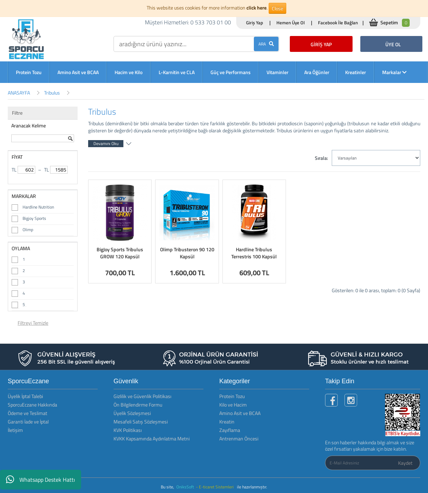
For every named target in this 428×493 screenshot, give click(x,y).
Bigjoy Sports (34, 218)
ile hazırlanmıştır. (252, 486)
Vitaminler (277, 72)
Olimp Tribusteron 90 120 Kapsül (187, 253)
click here (256, 7)
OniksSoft (185, 486)
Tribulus (52, 92)
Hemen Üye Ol (290, 22)
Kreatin (226, 421)
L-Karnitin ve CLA (177, 72)
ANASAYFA (19, 92)
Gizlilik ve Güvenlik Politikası (142, 396)
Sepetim (395, 23)
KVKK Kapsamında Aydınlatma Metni (152, 438)
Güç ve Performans (230, 72)
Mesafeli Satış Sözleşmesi (141, 421)
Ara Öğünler (316, 72)
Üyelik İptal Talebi (25, 396)
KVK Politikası (128, 430)
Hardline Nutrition (38, 207)
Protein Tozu (29, 72)
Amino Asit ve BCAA (78, 72)
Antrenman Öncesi (238, 438)
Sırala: (321, 158)
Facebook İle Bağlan (338, 22)
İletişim (15, 430)
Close (277, 8)
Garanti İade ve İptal (28, 421)
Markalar (394, 72)
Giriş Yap (254, 22)
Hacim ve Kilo (128, 72)
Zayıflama (229, 430)
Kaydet (405, 463)
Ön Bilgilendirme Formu (138, 404)
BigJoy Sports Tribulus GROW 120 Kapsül (120, 253)
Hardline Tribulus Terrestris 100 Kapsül (254, 253)
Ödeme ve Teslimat (27, 413)
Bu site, (168, 486)
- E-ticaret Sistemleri (216, 486)
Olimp (28, 229)
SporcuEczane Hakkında (32, 404)
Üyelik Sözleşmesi (132, 413)
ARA (266, 44)
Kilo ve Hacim (233, 404)
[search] (196, 44)
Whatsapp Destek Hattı (40, 479)
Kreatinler (355, 72)
